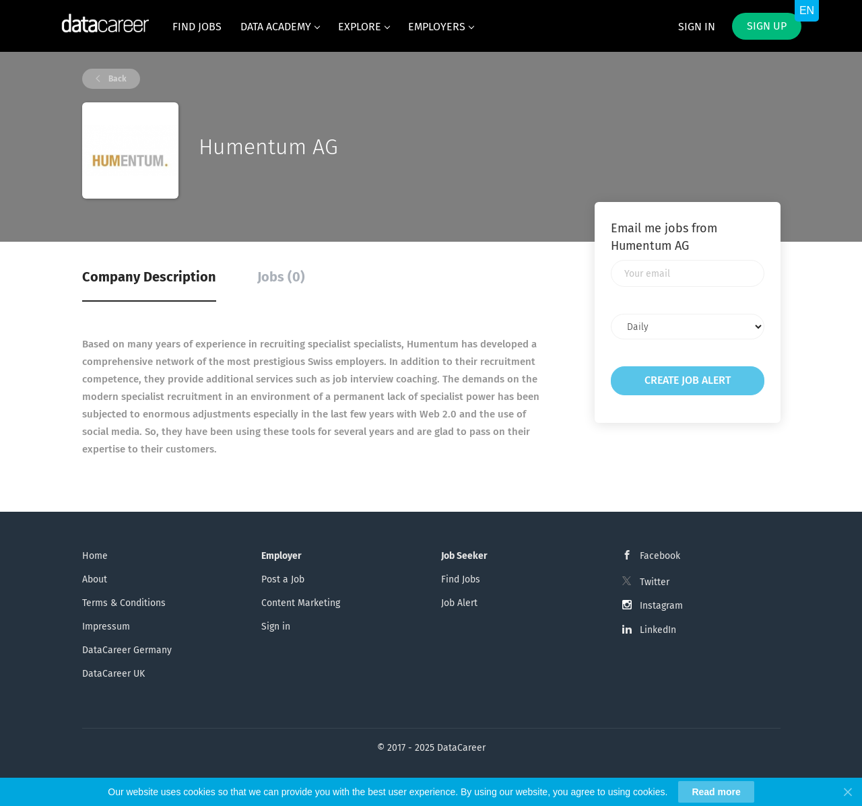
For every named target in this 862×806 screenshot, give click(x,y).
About (94, 579)
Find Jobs (460, 579)
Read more (716, 791)
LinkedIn (658, 630)
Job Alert (459, 603)
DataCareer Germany (127, 650)
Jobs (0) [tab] (281, 277)
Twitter (654, 582)
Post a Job (282, 579)
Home (95, 556)
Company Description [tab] (149, 277)
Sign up (767, 26)
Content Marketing (300, 603)
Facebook (660, 556)
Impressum (106, 626)
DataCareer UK (113, 673)
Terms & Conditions (124, 603)
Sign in (696, 26)
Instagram (661, 605)
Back (116, 78)
